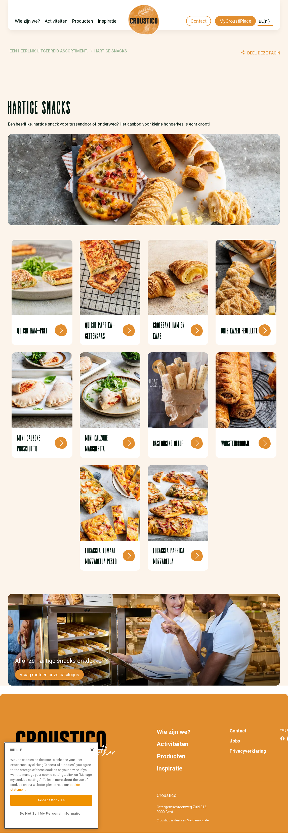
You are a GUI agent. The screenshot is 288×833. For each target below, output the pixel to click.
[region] (51, 785)
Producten (82, 21)
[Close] (92, 749)
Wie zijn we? (27, 21)
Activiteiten (56, 21)
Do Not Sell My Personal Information (51, 813)
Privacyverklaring (248, 751)
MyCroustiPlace (235, 21)
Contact (199, 21)
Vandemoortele (198, 820)
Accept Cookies (51, 800)
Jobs (235, 741)
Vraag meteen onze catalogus (49, 674)
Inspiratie (107, 21)
